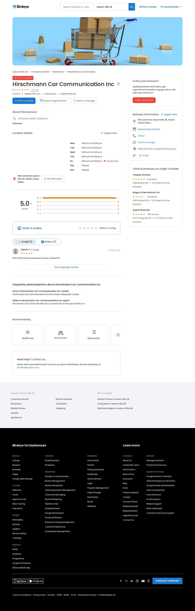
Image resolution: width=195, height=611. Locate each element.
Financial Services (95, 469)
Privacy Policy (39, 595)
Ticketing (16, 538)
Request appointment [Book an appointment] (53, 100)
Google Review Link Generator (160, 485)
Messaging (17, 519)
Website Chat (51, 503)
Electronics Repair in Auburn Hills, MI (115, 408)
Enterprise (49, 465)
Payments (17, 508)
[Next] (118, 335)
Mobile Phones (18, 408)
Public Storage (94, 492)
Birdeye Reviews (130, 506)
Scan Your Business (156, 490)
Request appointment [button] (149, 129)
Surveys (16, 524)
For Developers (153, 499)
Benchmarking (19, 533)
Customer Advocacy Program (160, 513)
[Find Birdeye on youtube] (143, 581)
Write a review (148, 7)
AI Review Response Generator (161, 481)
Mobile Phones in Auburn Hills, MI (113, 399)
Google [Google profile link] (144, 155)
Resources (128, 478)
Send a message (84, 100)
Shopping (60, 408)
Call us (141, 135)
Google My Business (54, 513)
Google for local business (57, 476)
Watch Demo (129, 469)
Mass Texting (18, 503)
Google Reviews (52, 508)
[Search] (132, 7)
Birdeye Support (154, 503)
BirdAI (15, 549)
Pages (15, 474)
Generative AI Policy (87, 595)
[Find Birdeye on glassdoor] (148, 581)
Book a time (128, 474)
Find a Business (154, 494)
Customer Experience (55, 526)
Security (51, 595)
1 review (35, 89)
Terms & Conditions (21, 595)
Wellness (91, 506)
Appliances (16, 417)
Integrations (18, 558)
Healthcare (92, 474)
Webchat (16, 490)
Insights (16, 529)
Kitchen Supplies (64, 399)
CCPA (73, 595)
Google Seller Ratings (22, 478)
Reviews (16, 465)
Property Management (98, 488)
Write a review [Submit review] (24, 100)
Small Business (52, 460)
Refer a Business (154, 508)
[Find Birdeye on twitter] (126, 581)
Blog (125, 483)
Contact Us (128, 520)
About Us (127, 460)
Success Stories (130, 501)
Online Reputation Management (60, 490)
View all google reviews (66, 267)
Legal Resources (130, 515)
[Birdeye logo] (21, 7)
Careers (126, 497)
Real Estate (92, 497)
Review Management (55, 481)
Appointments (19, 499)
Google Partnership (21, 563)
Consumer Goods (40, 71)
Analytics (16, 554)
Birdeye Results (130, 511)
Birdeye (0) (48, 241)
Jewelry (14, 412)
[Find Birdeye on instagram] (137, 581)
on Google (34, 249)
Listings (16, 460)
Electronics (58, 71)
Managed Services (155, 460)
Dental (90, 465)
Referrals (16, 469)
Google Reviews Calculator (159, 476)
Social (15, 494)
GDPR (59, 595)
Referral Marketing (53, 499)
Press (125, 488)
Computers (61, 403)
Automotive (93, 460)
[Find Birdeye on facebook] (121, 581)
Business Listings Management (59, 522)
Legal (89, 483)
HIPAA (66, 595)
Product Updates (131, 492)
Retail (90, 501)
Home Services (94, 478)
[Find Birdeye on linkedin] (132, 581)
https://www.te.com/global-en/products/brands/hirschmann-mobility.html (158, 148)
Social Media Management (57, 531)
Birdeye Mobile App (21, 567)
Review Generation (54, 485)
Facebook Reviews (53, 517)
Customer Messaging (55, 494)
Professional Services (156, 465)
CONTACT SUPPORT (167, 580)
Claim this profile (144, 100)
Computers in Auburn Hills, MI (112, 403)
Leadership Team (131, 465)
